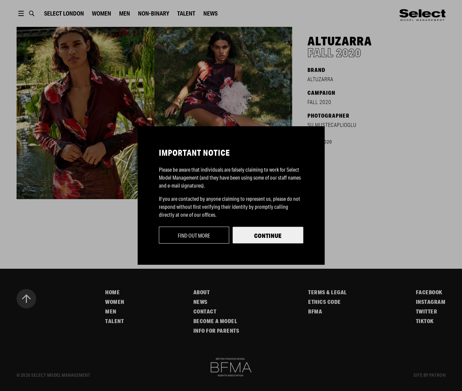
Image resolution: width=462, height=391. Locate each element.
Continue (268, 236)
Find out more (194, 235)
